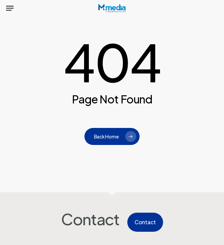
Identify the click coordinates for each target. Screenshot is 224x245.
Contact (145, 222)
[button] (10, 8)
